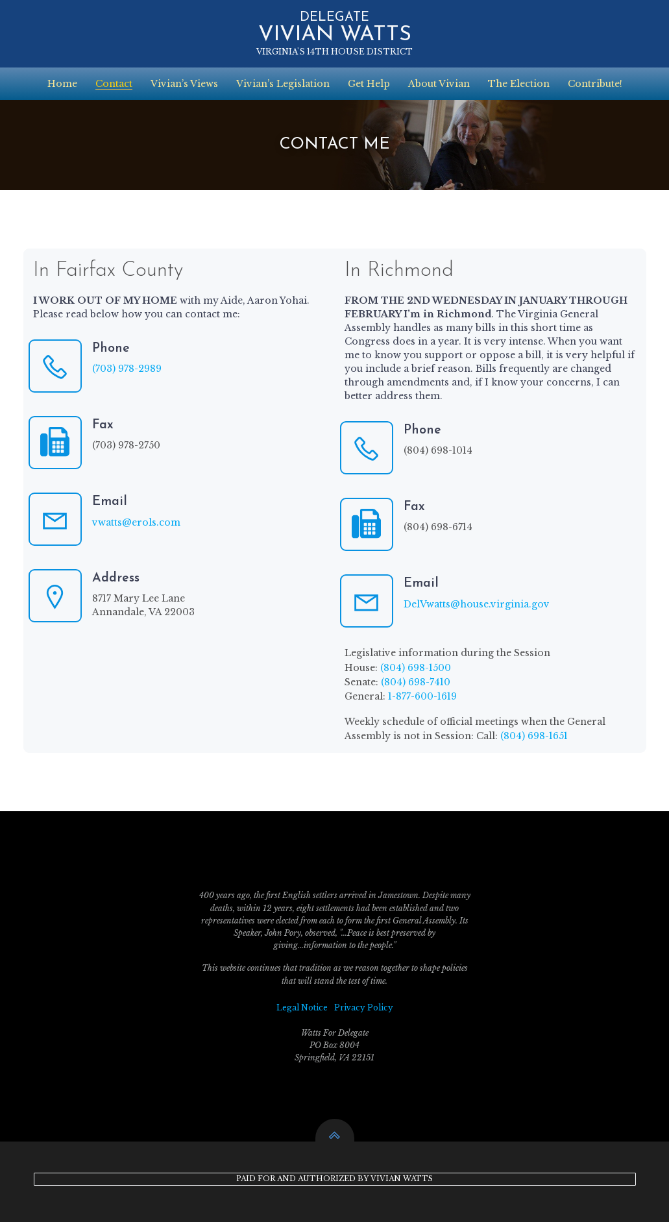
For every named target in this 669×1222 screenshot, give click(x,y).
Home (62, 84)
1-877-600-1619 (422, 696)
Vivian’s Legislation (283, 84)
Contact (113, 84)
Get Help (369, 84)
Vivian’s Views (184, 84)
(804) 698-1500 (415, 668)
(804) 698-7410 (415, 682)
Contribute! (595, 84)
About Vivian (439, 84)
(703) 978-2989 (127, 368)
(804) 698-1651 (534, 736)
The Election (519, 84)
